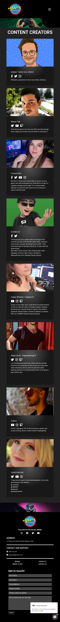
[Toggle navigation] (49, 9)
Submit (11, 612)
